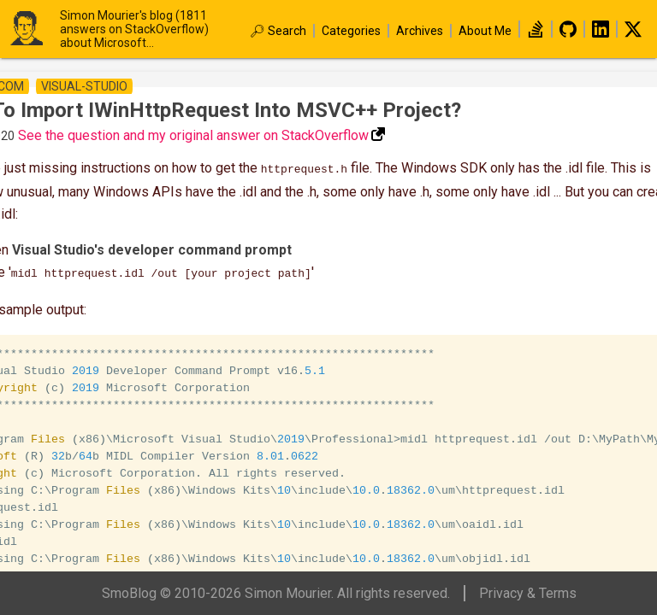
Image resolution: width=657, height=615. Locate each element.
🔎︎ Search (278, 31)
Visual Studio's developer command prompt (152, 248)
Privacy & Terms (528, 593)
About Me (485, 31)
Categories (351, 31)
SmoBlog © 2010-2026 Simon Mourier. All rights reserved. (276, 593)
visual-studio (84, 86)
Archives (419, 31)
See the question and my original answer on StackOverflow (193, 135)
